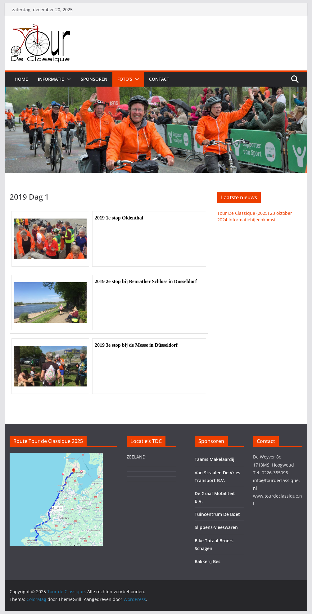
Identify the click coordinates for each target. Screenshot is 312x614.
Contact (159, 79)
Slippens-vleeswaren (216, 527)
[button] (67, 79)
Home (21, 79)
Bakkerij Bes (207, 561)
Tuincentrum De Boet (217, 514)
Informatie (51, 79)
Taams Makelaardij (214, 459)
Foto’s (124, 79)
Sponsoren (94, 79)
